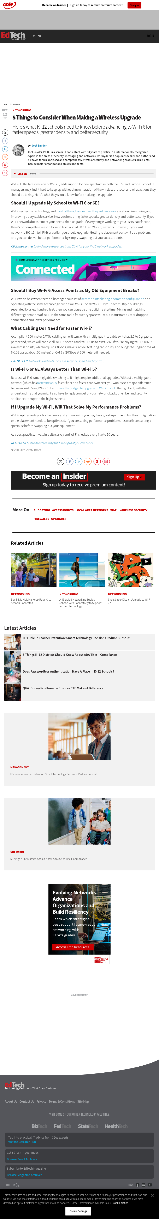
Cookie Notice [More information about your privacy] (120, 1203)
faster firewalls (47, 383)
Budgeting (42, 510)
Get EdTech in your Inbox (23, 1152)
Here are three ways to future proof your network (52, 443)
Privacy (41, 1101)
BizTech (39, 1126)
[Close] (152, 1195)
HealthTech (116, 1126)
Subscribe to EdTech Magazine (26, 1168)
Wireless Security (133, 510)
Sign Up (133, 5)
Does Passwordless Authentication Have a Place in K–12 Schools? (68, 671)
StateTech (88, 1126)
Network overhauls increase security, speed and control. (57, 361)
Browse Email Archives (22, 1159)
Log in (150, 36)
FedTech (62, 1126)
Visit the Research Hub (22, 1142)
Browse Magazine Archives (24, 1175)
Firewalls (41, 519)
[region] (79, 1204)
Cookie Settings (78, 1211)
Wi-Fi (114, 510)
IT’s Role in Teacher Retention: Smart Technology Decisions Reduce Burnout (76, 638)
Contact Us (26, 1101)
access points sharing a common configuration (112, 299)
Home (5, 104)
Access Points (62, 510)
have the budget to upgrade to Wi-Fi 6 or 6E (87, 388)
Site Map (83, 1101)
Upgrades (58, 519)
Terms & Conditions (62, 1101)
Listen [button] (22, 173)
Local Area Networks (92, 510)
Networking (16, 104)
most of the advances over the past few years (86, 211)
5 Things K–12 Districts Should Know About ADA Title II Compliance (70, 654)
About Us (11, 1101)
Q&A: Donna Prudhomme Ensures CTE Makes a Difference (63, 688)
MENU (37, 36)
